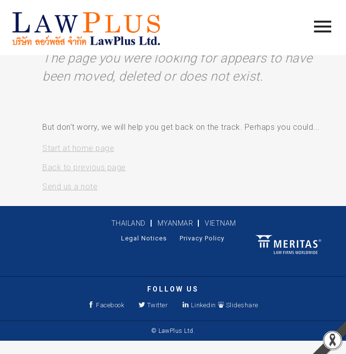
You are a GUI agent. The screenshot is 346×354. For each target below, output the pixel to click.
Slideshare (238, 305)
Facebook (106, 305)
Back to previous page (84, 167)
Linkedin (199, 305)
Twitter (153, 305)
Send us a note (69, 186)
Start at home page (78, 148)
